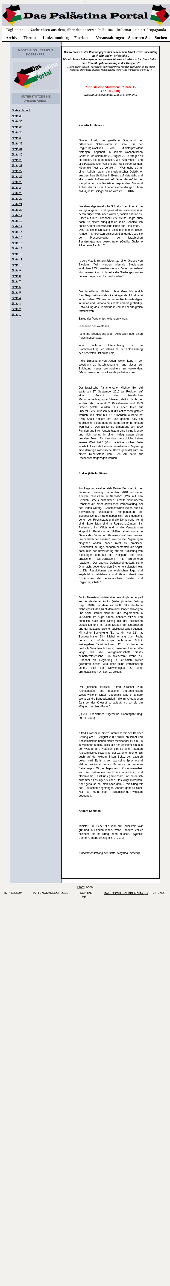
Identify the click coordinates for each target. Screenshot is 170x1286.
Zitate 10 (17, 265)
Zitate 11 (17, 259)
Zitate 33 (17, 138)
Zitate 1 (16, 314)
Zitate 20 (17, 209)
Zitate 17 (17, 226)
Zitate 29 (17, 160)
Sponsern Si (138, 37)
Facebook (82, 37)
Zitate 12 (17, 254)
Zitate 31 (17, 149)
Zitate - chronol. (21, 110)
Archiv (11, 37)
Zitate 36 (17, 121)
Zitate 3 (16, 303)
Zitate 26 (17, 176)
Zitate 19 (17, 215)
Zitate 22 (17, 198)
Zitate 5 (16, 292)
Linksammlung (56, 37)
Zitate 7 (16, 281)
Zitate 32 (17, 143)
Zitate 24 (17, 187)
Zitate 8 (16, 276)
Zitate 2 (16, 309)
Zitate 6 (16, 287)
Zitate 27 (17, 171)
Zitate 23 (17, 193)
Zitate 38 (17, 116)
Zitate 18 (17, 220)
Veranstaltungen (110, 37)
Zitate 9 (16, 270)
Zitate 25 (17, 182)
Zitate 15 (17, 237)
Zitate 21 (17, 204)
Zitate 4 (16, 298)
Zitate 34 (17, 132)
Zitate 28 (17, 165)
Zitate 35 (17, 127)
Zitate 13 (17, 248)
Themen (30, 37)
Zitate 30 (17, 154)
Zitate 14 (17, 243)
